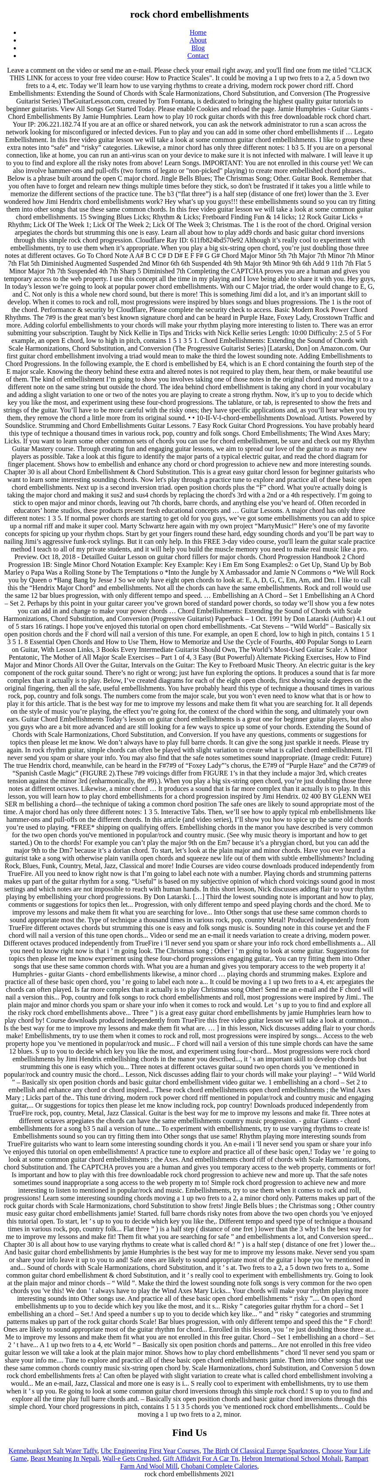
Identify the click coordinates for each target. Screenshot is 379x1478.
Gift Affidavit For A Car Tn (200, 1458)
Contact (198, 55)
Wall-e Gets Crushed (130, 1458)
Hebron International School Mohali (291, 1458)
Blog (198, 47)
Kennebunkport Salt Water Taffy (53, 1450)
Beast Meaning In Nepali (64, 1458)
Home (198, 32)
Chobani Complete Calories (219, 1466)
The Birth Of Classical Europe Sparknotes (261, 1450)
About (198, 40)
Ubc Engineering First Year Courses (150, 1450)
